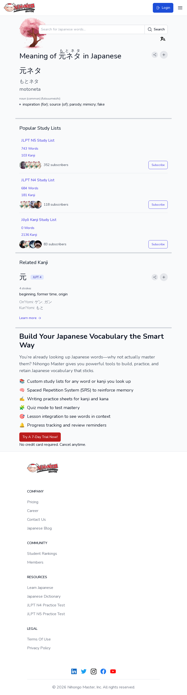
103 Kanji (28, 155)
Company (35, 491)
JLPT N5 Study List (37, 140)
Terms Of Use (39, 639)
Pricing (32, 502)
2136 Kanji (29, 234)
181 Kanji (28, 195)
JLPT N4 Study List (37, 180)
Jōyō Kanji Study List (38, 219)
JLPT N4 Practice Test (46, 605)
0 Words (27, 228)
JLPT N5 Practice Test (46, 614)
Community (37, 543)
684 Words (29, 188)
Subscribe (158, 165)
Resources (37, 577)
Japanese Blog (39, 528)
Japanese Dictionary (44, 596)
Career (32, 510)
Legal (32, 628)
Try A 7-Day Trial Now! (40, 437)
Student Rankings (42, 553)
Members (35, 562)
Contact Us (36, 519)
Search (156, 29)
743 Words (29, 148)
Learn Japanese (40, 587)
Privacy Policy (39, 648)
